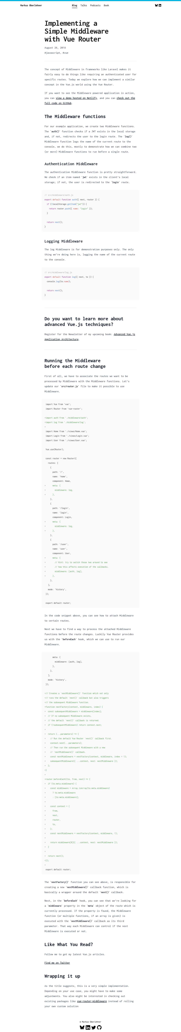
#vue (65, 52)
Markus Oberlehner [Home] (31, 5)
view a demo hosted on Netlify (76, 98)
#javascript (52, 52)
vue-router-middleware (92, 1001)
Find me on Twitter (57, 962)
